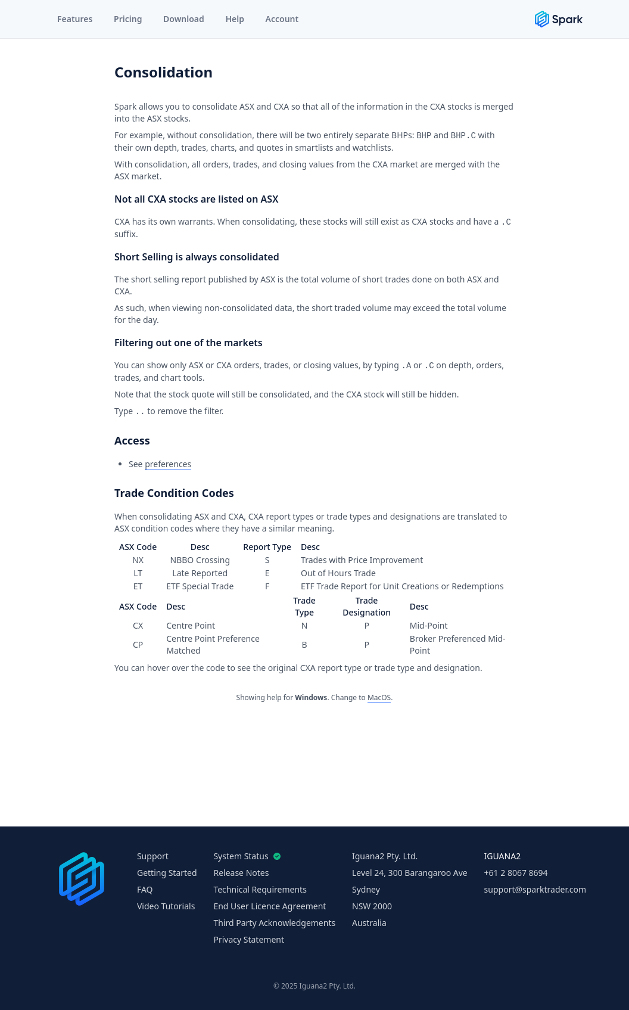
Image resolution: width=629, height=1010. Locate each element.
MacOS (379, 697)
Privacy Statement (248, 939)
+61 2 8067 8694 (516, 872)
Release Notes (241, 872)
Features (74, 18)
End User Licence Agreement (269, 906)
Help (234, 18)
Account (282, 18)
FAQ (145, 889)
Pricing (128, 18)
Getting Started (167, 872)
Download (183, 18)
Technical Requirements (259, 889)
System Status (244, 856)
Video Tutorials (166, 906)
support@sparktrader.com (535, 889)
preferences (168, 464)
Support (153, 856)
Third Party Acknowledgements (274, 922)
